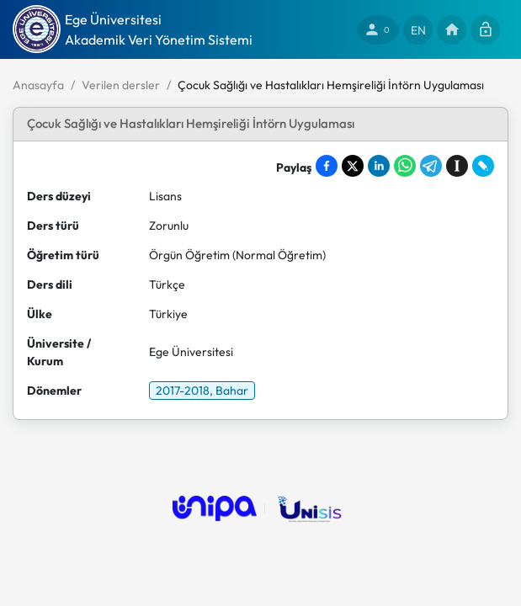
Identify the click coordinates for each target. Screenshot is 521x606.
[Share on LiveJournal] (483, 166)
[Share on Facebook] (327, 166)
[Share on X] (353, 166)
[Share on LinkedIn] (379, 166)
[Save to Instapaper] (457, 166)
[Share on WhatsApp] (405, 166)
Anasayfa (38, 85)
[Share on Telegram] (431, 166)
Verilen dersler (121, 85)
